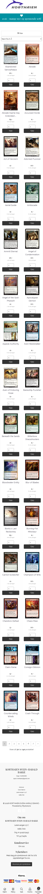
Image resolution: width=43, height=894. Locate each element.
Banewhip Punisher (32, 390)
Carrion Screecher (10, 575)
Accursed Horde (32, 113)
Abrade (32, 66)
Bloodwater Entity (10, 482)
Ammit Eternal (11, 251)
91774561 (23, 836)
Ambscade (32, 205)
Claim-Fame (10, 667)
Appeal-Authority (11, 344)
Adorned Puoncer (32, 159)
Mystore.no (26, 806)
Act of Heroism (11, 159)
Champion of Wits (32, 575)
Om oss (21, 846)
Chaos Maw (32, 621)
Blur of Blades (32, 482)
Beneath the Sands (11, 436)
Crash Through (32, 713)
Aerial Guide (10, 205)
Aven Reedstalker (32, 344)
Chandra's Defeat (11, 621)
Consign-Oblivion (32, 667)
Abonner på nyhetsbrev (21, 864)
